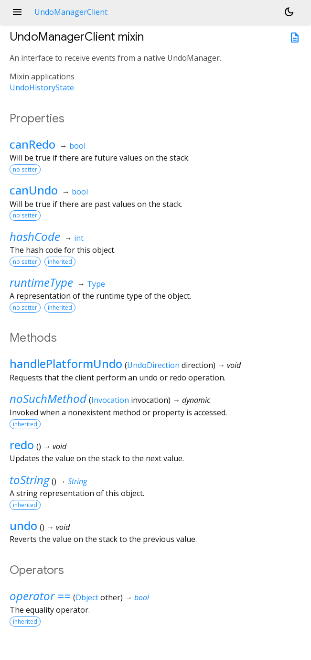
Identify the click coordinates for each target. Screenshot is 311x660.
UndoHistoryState (42, 87)
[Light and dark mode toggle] (289, 12)
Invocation (110, 400)
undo (23, 525)
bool (77, 146)
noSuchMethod (48, 398)
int (79, 238)
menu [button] (17, 12)
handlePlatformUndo (66, 363)
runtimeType (41, 282)
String (77, 481)
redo (22, 445)
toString (29, 479)
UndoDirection (153, 365)
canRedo (32, 144)
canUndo (34, 190)
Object (86, 597)
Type (96, 284)
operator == (40, 596)
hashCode (35, 236)
